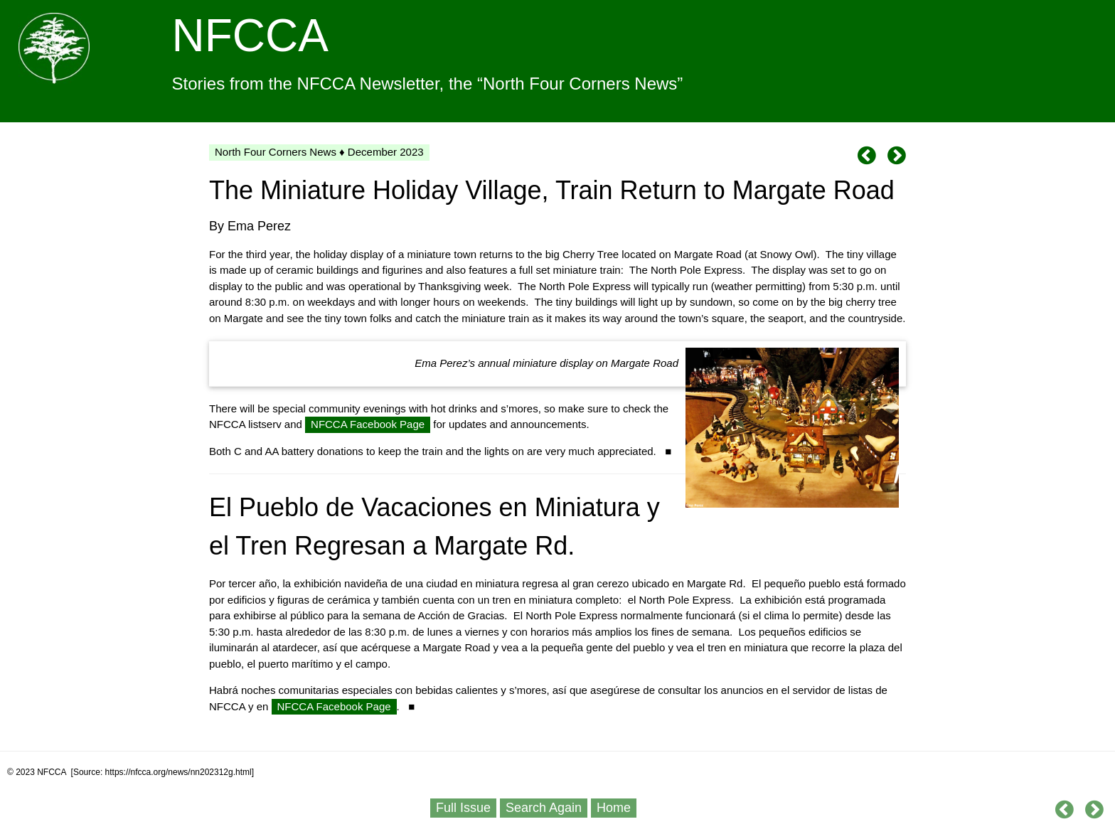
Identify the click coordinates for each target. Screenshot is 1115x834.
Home (614, 808)
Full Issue (463, 808)
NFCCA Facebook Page (368, 424)
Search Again (544, 808)
